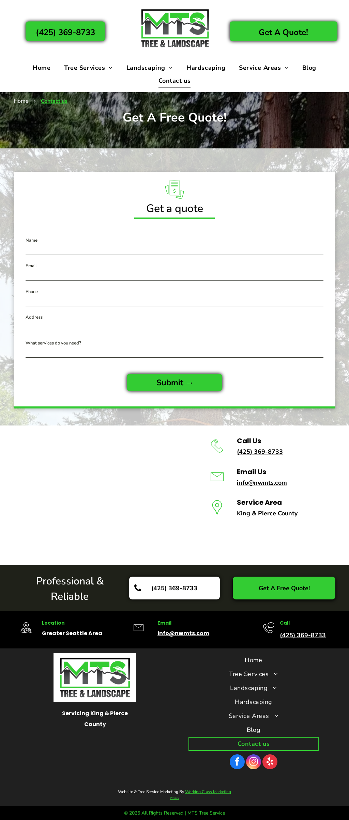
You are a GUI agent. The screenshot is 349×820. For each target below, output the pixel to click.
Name (31, 240)
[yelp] (269, 762)
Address (34, 317)
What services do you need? (53, 343)
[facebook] (237, 762)
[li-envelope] (217, 485)
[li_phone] (217, 454)
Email (31, 266)
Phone (32, 292)
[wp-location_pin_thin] (217, 515)
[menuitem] (41, 67)
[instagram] (253, 762)
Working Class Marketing (208, 791)
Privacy (174, 798)
